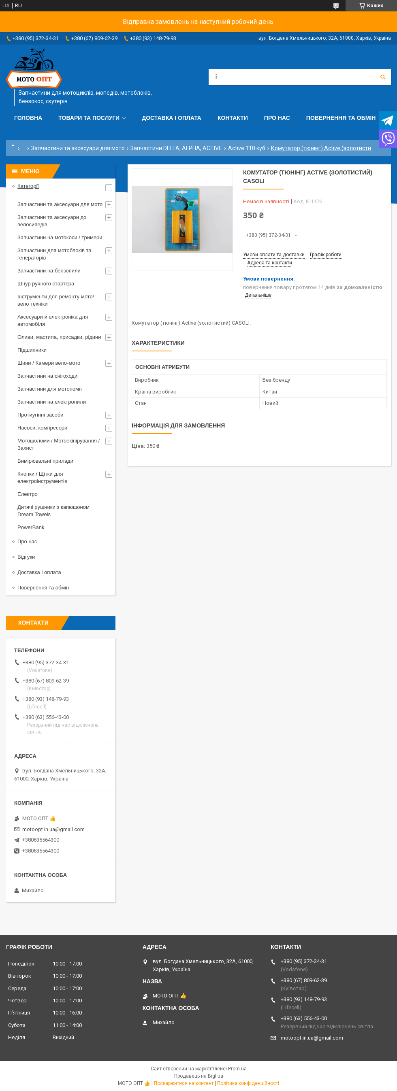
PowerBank (30, 527)
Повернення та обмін (341, 118)
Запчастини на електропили (51, 402)
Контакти (233, 118)
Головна (28, 118)
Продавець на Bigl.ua (198, 1076)
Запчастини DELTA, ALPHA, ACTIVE (176, 148)
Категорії (28, 186)
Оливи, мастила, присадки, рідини (59, 337)
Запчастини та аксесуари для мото (78, 148)
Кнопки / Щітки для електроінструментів (42, 477)
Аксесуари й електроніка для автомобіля (52, 320)
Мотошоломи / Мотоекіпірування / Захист (58, 444)
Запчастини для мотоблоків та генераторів (54, 254)
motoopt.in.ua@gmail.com (53, 829)
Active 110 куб (246, 148)
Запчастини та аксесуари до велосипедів (51, 221)
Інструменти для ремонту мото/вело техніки (55, 300)
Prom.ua (237, 1069)
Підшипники (32, 350)
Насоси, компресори (42, 428)
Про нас (277, 118)
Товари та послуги (89, 118)
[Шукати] (383, 77)
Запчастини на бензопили (49, 271)
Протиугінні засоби (40, 415)
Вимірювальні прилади (45, 461)
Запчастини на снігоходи (47, 376)
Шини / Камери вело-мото (48, 363)
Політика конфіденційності (248, 1083)
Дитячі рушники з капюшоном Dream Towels (53, 510)
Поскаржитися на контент (183, 1083)
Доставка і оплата (171, 118)
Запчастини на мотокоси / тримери (59, 237)
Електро (27, 494)
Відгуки (26, 557)
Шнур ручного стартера (45, 284)
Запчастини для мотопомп (49, 389)
